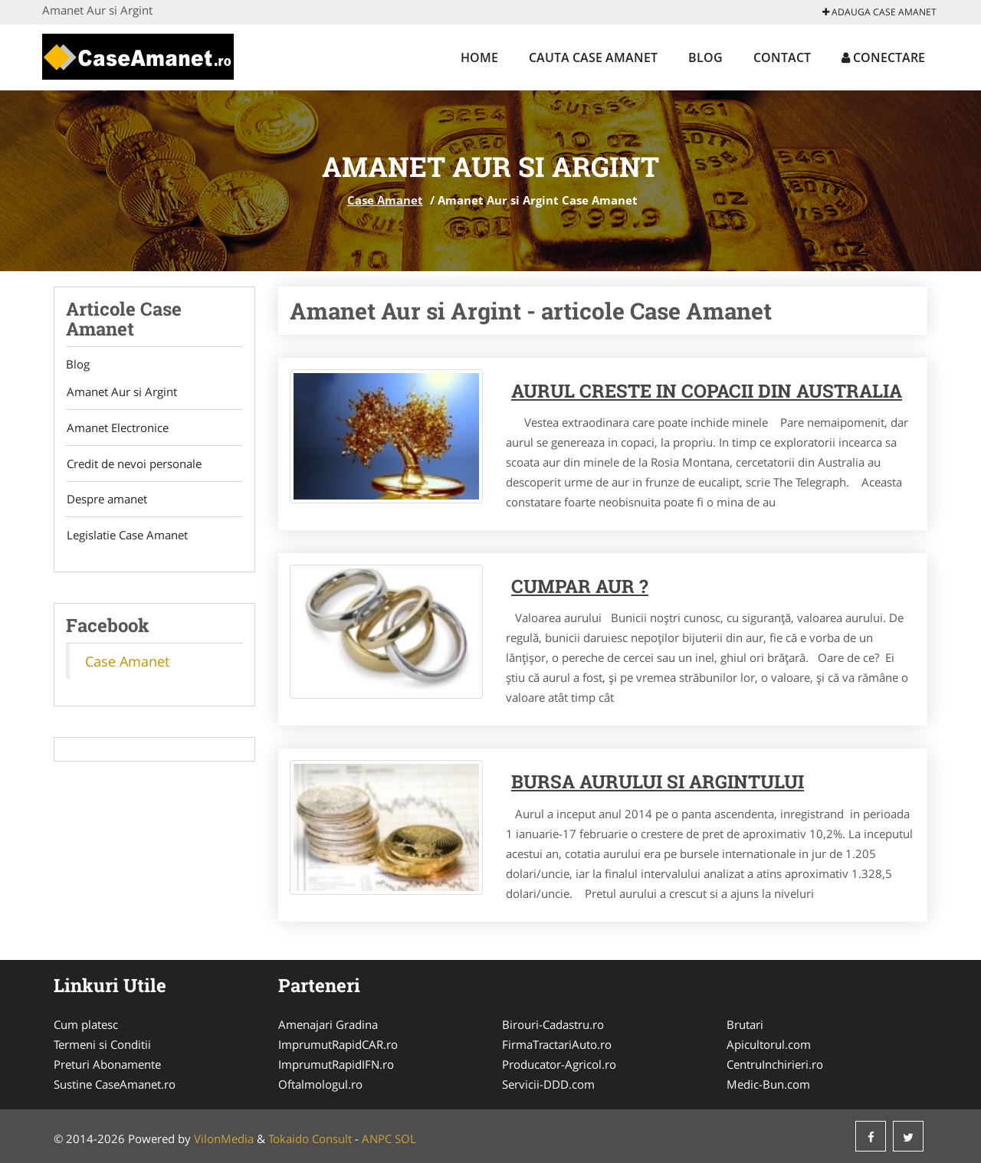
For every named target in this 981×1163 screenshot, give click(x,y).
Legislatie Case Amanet (126, 536)
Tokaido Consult (310, 1138)
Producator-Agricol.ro (559, 1064)
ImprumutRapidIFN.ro (336, 1064)
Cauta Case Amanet (593, 57)
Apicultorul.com (769, 1044)
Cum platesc (86, 1024)
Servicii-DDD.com (548, 1084)
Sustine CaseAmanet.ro (115, 1084)
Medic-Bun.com (768, 1084)
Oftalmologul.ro (320, 1084)
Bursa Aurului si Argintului (657, 781)
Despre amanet (106, 500)
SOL (405, 1138)
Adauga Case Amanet (879, 11)
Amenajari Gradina (328, 1024)
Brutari (745, 1024)
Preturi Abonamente (107, 1064)
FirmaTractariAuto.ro (557, 1044)
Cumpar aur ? (579, 586)
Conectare (883, 57)
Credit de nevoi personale (133, 464)
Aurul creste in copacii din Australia (706, 390)
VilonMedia (224, 1138)
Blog (705, 57)
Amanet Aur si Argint (121, 392)
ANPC (377, 1138)
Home (479, 57)
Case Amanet (385, 200)
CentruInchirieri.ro (775, 1064)
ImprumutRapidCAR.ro (338, 1044)
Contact (782, 57)
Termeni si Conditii (102, 1044)
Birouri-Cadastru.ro (553, 1024)
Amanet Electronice (117, 428)
